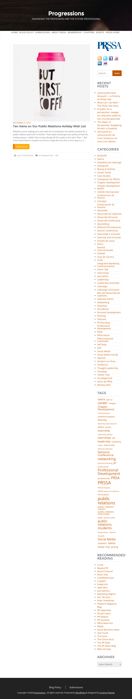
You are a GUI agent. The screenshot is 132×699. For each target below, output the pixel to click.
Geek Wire (102, 587)
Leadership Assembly (108, 283)
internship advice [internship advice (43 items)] (105, 434)
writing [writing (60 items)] (114, 547)
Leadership (103, 279)
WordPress (80, 692)
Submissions (42, 32)
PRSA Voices (103, 335)
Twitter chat (103, 375)
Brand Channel (105, 571)
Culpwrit (101, 581)
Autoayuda (102, 165)
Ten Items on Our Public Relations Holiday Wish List (49, 126)
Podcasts (101, 319)
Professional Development (104, 327)
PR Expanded (104, 610)
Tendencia (102, 365)
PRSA (100, 332)
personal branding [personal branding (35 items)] (105, 463)
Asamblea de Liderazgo (109, 162)
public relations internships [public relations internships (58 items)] (106, 513)
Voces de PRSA (104, 381)
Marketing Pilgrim (106, 594)
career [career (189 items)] (103, 403)
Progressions (40, 692)
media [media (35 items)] (100, 445)
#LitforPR (102, 155)
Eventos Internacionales (105, 249)
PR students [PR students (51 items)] (103, 495)
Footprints (102, 584)
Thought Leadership (107, 368)
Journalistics (103, 590)
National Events (105, 299)
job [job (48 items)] (113, 438)
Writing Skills (104, 385)
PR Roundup (103, 322)
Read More (22, 146)
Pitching (101, 316)
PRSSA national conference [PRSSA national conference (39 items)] (108, 491)
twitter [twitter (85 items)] (112, 543)
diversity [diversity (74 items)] (102, 420)
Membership (75, 32)
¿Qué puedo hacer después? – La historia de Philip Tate (108, 96)
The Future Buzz (105, 639)
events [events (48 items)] (108, 427)
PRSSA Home (112, 32)
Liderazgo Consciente (108, 290)
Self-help (102, 344)
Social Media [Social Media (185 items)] (107, 539)
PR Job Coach (104, 613)
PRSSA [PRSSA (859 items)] (104, 483)
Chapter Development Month (108, 187)
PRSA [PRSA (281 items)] (115, 478)
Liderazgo (102, 286)
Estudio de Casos (106, 241)
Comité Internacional (108, 192)
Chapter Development (108, 182)
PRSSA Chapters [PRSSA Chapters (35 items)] (104, 488)
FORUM (101, 253)
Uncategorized (45, 155)
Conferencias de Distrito (105, 196)
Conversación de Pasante (105, 206)
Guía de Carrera (105, 257)
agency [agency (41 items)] (109, 400)
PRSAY (100, 626)
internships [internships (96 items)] (104, 438)
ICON (100, 260)
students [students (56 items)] (102, 543)
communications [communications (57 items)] (106, 417)
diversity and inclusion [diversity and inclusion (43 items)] (107, 424)
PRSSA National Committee (105, 340)
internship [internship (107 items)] (104, 430)
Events (100, 32)
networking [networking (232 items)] (107, 459)
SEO (99, 348)
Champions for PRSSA (108, 179)
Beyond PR (102, 568)
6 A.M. (100, 564)
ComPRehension (105, 577)
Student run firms (106, 361)
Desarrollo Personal (107, 217)
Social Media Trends (107, 355)
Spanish (101, 358)
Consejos (102, 201)
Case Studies (104, 176)
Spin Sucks (102, 632)
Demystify (102, 210)
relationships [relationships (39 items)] (103, 532)
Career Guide (104, 172)
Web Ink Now (104, 649)
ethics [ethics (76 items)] (101, 427)
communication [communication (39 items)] (104, 413)
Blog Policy (26, 32)
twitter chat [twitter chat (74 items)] (104, 547)
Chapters (89, 32)
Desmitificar (103, 224)
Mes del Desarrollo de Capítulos (108, 294)
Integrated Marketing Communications (108, 265)
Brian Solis (102, 574)
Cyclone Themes (107, 692)
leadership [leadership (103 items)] (104, 441)
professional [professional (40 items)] (103, 467)
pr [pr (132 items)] (114, 462)
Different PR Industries (109, 227)
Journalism (102, 276)
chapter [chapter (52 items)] (112, 403)
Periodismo (103, 309)
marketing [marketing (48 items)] (116, 442)
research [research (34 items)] (112, 532)
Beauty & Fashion (106, 169)
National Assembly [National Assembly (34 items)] (105, 449)
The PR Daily (103, 642)
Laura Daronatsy (24, 155)
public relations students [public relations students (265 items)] (105, 524)
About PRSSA (59, 32)
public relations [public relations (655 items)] (106, 500)
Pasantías (102, 306)
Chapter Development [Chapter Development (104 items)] (106, 408)
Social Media (103, 351)
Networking (103, 302)
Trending (102, 371)
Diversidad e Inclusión (108, 234)
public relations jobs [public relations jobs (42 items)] (106, 518)
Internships (103, 273)
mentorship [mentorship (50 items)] (109, 445)
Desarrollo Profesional (108, 220)
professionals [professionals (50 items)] (104, 478)
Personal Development (109, 312)
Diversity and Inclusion (109, 237)
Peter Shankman (105, 600)
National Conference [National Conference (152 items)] (106, 454)
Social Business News (108, 629)
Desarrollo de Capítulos (109, 214)
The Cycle (102, 636)
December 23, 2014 (22, 122)
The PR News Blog (106, 645)
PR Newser (102, 616)
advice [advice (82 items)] (101, 399)
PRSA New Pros (105, 623)
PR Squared (103, 619)
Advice (100, 159)
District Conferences (107, 230)
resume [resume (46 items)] (101, 536)
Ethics (100, 244)
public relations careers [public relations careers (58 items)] (106, 508)
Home (14, 32)
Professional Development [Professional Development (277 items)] (109, 472)
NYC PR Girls (103, 597)
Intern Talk (102, 269)
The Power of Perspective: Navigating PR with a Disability (109, 125)
